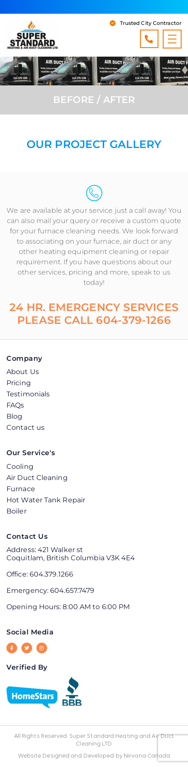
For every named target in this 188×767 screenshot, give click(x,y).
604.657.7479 (72, 590)
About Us (22, 372)
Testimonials (28, 394)
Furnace (20, 489)
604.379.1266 (149, 39)
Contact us (25, 427)
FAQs (15, 405)
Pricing (18, 383)
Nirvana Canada (147, 756)
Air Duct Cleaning (37, 478)
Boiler (16, 511)
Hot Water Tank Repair (45, 500)
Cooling (19, 466)
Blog (14, 416)
